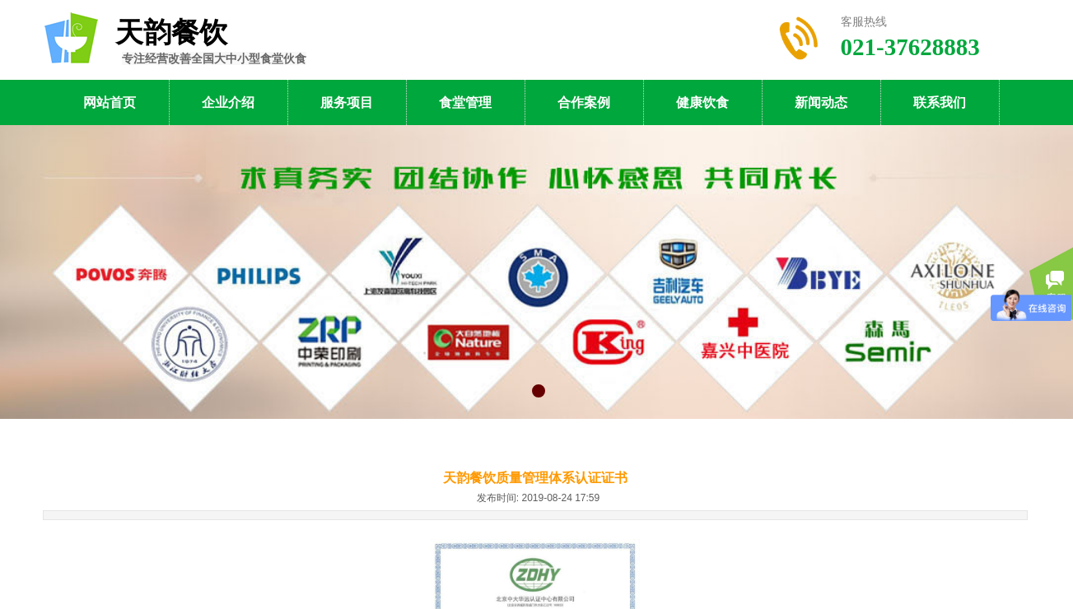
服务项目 (346, 102)
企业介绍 (228, 102)
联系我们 (939, 102)
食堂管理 (465, 102)
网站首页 (109, 102)
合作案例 (583, 102)
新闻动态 (821, 102)
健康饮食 (702, 102)
